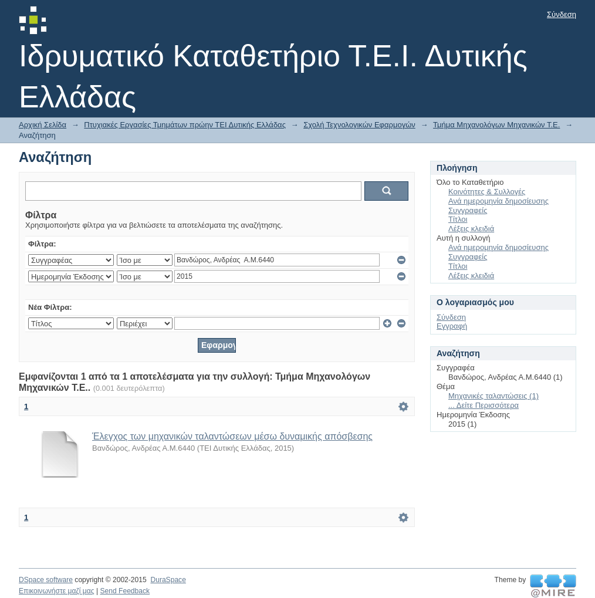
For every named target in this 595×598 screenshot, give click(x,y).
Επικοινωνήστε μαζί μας (56, 591)
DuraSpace (167, 580)
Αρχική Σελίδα (42, 124)
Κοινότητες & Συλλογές (486, 191)
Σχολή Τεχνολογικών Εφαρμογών (359, 124)
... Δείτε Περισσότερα (483, 405)
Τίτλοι (457, 219)
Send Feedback (125, 591)
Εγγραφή (452, 326)
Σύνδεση (561, 14)
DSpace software (46, 580)
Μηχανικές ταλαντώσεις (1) (493, 395)
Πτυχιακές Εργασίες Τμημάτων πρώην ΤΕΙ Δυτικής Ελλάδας (185, 124)
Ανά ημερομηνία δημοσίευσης (498, 201)
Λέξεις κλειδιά (471, 228)
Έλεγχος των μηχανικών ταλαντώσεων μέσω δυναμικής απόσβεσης (232, 436)
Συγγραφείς (467, 210)
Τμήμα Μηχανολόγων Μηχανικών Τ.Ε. (496, 124)
